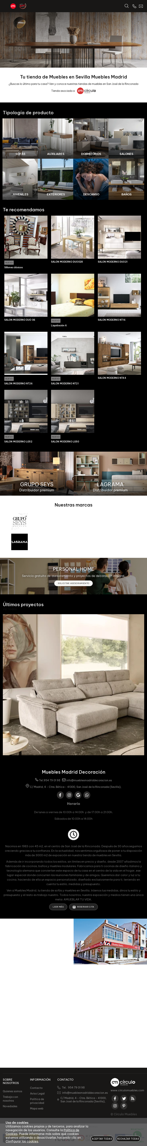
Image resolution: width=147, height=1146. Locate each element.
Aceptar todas (102, 1138)
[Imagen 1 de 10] (73, 685)
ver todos (10, 610)
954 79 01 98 (52, 781)
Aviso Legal (37, 1093)
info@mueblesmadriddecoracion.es (89, 781)
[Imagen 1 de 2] (73, 40)
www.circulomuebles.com (127, 1090)
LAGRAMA (110, 485)
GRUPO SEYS (37, 485)
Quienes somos (12, 1091)
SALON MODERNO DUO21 (112, 262)
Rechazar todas (128, 1138)
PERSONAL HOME (73, 570)
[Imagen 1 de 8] (20, 138)
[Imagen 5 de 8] (20, 179)
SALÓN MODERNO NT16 (111, 320)
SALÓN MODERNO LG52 (18, 442)
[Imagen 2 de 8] (56, 138)
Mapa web (36, 1108)
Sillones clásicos (13, 267)
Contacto (36, 1088)
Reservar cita (83, 907)
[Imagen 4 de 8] (127, 138)
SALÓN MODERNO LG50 (65, 442)
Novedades (10, 1106)
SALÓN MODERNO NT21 (65, 384)
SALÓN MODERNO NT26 (18, 384)
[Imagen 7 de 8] (91, 179)
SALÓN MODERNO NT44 (112, 378)
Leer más (58, 907)
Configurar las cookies (22, 1141)
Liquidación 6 (59, 326)
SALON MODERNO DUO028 (67, 262)
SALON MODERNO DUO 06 (19, 320)
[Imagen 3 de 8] (91, 138)
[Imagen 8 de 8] (127, 179)
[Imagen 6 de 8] (56, 179)
